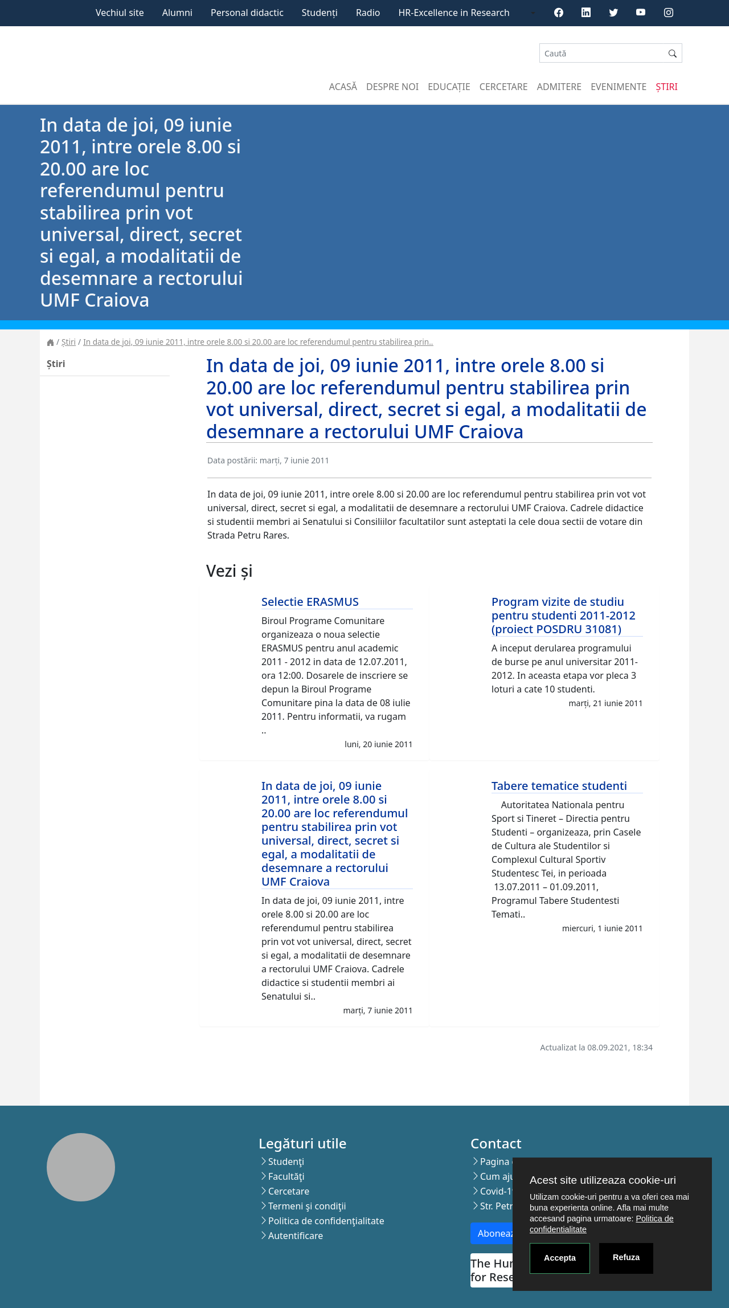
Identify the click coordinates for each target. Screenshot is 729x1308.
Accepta (560, 1257)
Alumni (177, 12)
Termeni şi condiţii (307, 1206)
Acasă (343, 86)
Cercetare (504, 86)
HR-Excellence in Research (454, 12)
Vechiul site (120, 12)
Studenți (320, 12)
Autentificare (295, 1235)
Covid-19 (498, 1191)
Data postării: (232, 460)
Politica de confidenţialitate (326, 1221)
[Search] (601, 53)
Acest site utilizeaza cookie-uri (603, 1180)
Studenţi (286, 1161)
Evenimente (618, 86)
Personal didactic (247, 12)
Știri (667, 86)
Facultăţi (286, 1176)
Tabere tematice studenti (559, 785)
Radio (368, 12)
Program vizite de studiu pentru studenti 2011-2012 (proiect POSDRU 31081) (564, 615)
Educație (449, 86)
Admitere (559, 86)
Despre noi (392, 86)
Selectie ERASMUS (310, 601)
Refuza (626, 1257)
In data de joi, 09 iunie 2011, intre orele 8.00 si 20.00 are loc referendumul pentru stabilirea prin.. (258, 341)
